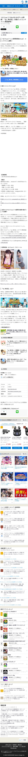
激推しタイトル (16, 12)
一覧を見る (24, 420)
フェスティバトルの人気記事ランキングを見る (10, 576)
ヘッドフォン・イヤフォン (8, 423)
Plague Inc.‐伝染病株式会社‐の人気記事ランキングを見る (11, 589)
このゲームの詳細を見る (7, 377)
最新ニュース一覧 (24, 9)
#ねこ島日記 (6, 237)
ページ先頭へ (24, 740)
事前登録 (10, 12)
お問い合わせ (8, 744)
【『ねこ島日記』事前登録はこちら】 (14, 79)
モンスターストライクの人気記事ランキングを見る (11, 604)
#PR (10, 237)
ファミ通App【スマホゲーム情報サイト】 (10, 9)
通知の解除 (15, 746)
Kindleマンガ (20, 423)
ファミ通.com (22, 746)
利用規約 (15, 744)
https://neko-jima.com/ (12, 389)
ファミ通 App (6, 2)
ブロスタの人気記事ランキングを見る (8, 597)
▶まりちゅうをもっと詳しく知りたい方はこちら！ (13, 283)
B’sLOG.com (14, 748)
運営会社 (20, 744)
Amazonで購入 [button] (5, 447)
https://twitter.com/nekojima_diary (14, 391)
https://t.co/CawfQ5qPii (14, 235)
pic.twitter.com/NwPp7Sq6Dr (19, 237)
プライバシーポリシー (7, 746)
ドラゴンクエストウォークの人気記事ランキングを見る (12, 567)
